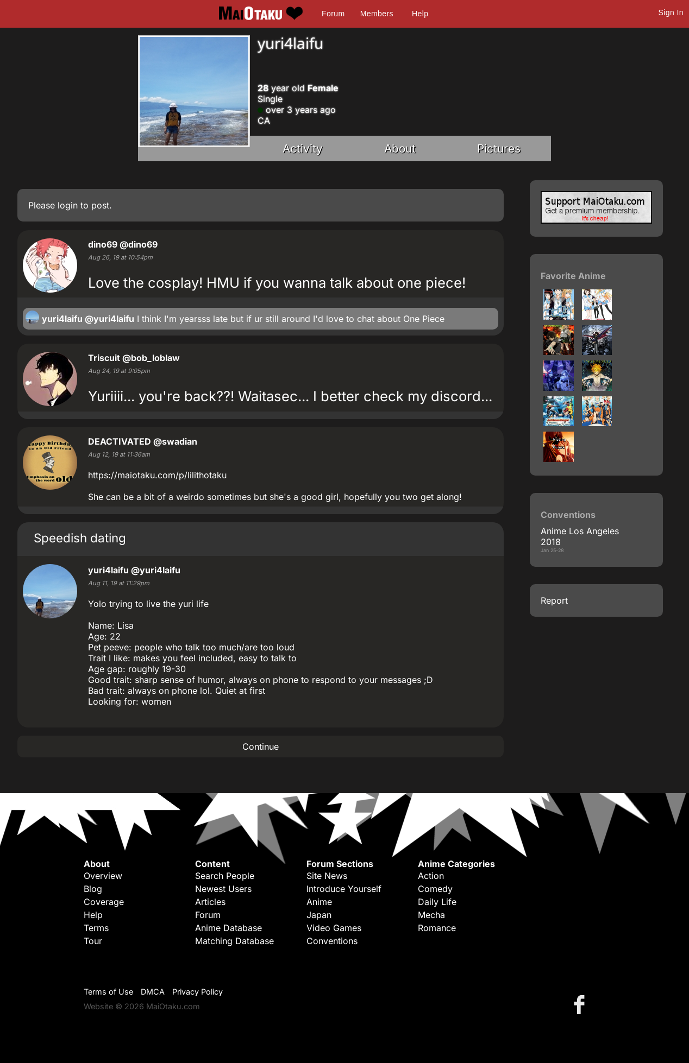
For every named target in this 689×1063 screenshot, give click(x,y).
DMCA (153, 991)
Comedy (435, 888)
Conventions (332, 940)
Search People (224, 875)
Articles (210, 901)
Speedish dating (80, 537)
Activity (303, 148)
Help (420, 13)
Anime (319, 901)
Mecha (431, 914)
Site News (326, 875)
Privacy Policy (197, 991)
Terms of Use (108, 991)
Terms (96, 927)
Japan (318, 914)
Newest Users (223, 888)
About (400, 148)
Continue (260, 746)
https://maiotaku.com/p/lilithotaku (157, 475)
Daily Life (437, 901)
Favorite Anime (573, 275)
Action (431, 875)
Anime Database (228, 927)
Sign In (671, 12)
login (68, 205)
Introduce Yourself (343, 888)
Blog (93, 888)
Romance (437, 927)
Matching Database (234, 940)
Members (376, 13)
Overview (103, 875)
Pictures (499, 148)
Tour (93, 940)
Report (554, 600)
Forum (333, 13)
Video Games (333, 927)
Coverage (104, 901)
